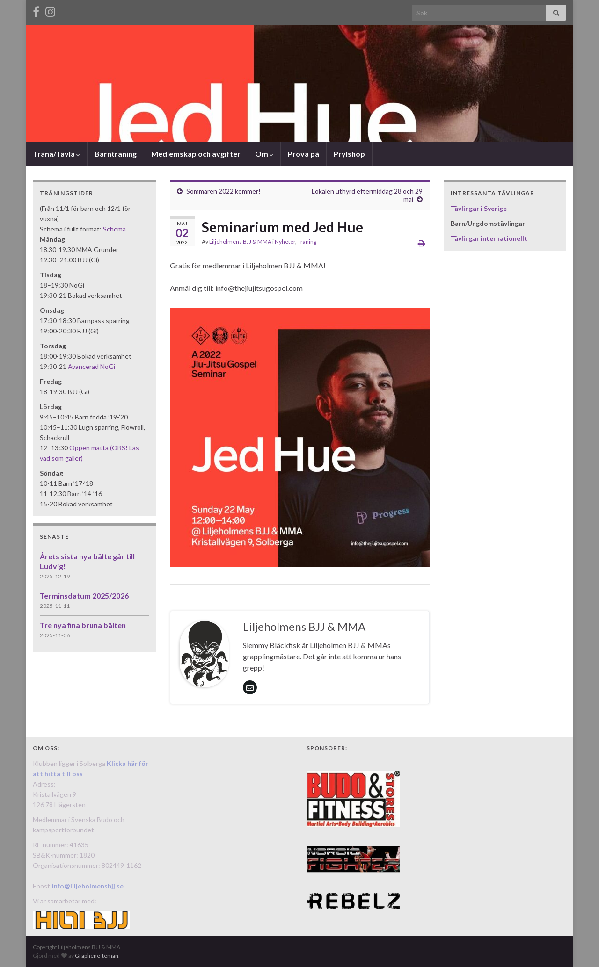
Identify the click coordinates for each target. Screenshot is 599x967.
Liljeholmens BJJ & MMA (240, 241)
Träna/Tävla (56, 153)
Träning (307, 241)
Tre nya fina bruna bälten (83, 625)
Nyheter (285, 241)
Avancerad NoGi (91, 366)
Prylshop (349, 153)
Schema (114, 229)
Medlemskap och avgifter (196, 153)
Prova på (303, 153)
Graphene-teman (96, 955)
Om (264, 153)
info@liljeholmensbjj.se (88, 886)
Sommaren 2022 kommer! (223, 191)
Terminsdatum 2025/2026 (84, 595)
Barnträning (116, 153)
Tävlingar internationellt (489, 238)
